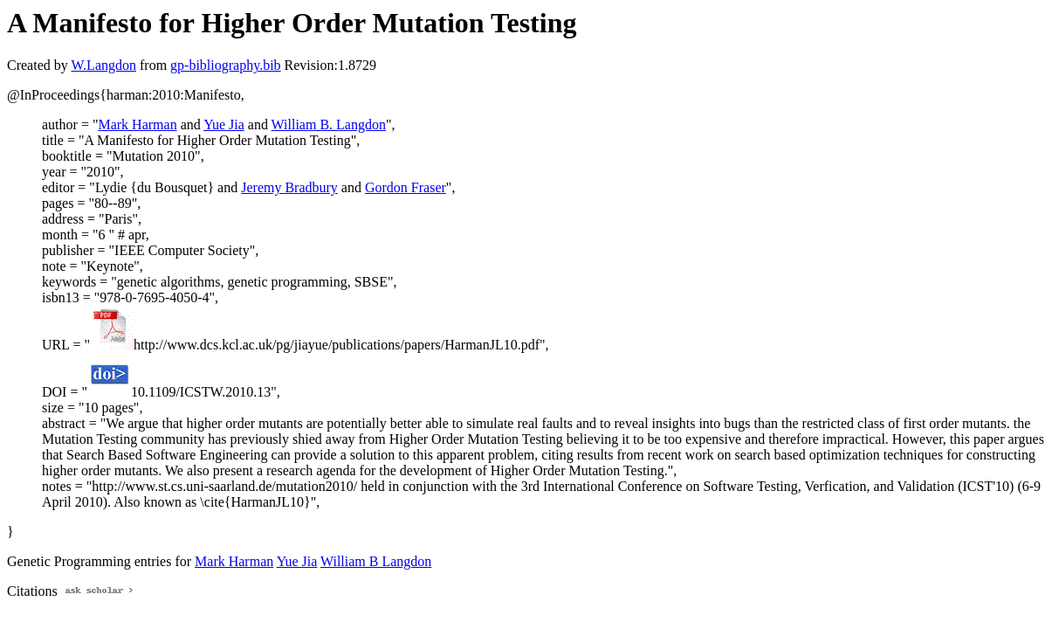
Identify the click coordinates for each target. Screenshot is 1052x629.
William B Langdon (375, 561)
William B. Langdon (329, 124)
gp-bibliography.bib (225, 65)
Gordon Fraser (405, 187)
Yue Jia (223, 124)
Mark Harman (137, 124)
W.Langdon (103, 65)
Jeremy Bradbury (289, 187)
